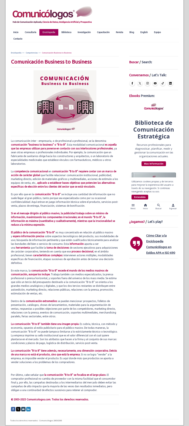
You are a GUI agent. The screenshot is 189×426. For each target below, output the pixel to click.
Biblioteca (66, 32)
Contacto (17, 39)
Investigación (84, 32)
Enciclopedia (49, 32)
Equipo (157, 32)
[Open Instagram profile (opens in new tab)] (147, 83)
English (144, 32)
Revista (119, 32)
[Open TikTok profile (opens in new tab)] (162, 83)
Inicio (15, 32)
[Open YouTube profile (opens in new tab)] (155, 83)
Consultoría (30, 32)
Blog (131, 32)
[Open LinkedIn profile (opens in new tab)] (170, 83)
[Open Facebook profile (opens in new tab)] (132, 83)
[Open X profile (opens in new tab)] (139, 83)
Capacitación (103, 32)
